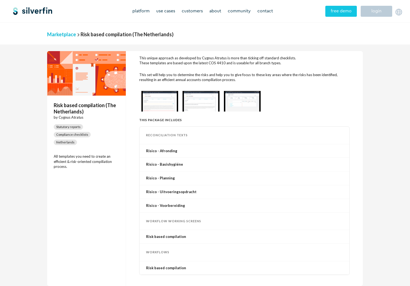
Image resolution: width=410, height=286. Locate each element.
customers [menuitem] (192, 11)
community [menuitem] (239, 11)
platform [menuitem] (141, 11)
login (376, 11)
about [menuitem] (215, 11)
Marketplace (61, 34)
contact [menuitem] (265, 11)
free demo (341, 11)
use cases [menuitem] (165, 11)
